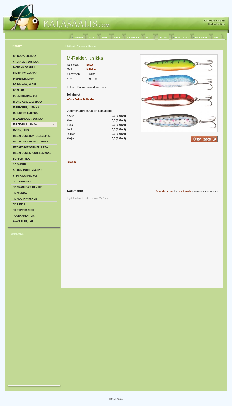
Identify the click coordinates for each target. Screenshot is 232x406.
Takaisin (71, 162)
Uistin (86, 198)
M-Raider (91, 69)
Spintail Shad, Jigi (25, 176)
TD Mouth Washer (25, 198)
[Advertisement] (30, 311)
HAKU (217, 37)
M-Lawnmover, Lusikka (28, 118)
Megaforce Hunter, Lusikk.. (32, 136)
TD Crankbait (22, 181)
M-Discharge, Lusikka (27, 101)
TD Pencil (19, 204)
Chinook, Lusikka (24, 56)
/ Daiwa (79, 46)
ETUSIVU (78, 37)
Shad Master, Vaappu (27, 170)
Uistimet (70, 46)
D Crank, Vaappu (24, 67)
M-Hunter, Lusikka (25, 113)
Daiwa (89, 65)
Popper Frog (21, 158)
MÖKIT (149, 37)
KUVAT (105, 37)
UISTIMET (163, 37)
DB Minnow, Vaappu (25, 84)
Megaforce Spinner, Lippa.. (31, 147)
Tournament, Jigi (24, 216)
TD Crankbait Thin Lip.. (28, 187)
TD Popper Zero (23, 210)
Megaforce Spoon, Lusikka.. (32, 153)
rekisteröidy (184, 191)
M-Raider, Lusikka (25, 124)
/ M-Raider (90, 46)
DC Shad (18, 90)
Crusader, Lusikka (26, 61)
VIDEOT (92, 37)
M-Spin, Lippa (21, 130)
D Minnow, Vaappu (25, 73)
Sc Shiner (19, 164)
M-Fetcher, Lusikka (26, 107)
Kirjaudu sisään (164, 191)
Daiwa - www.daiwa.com (91, 87)
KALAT (118, 37)
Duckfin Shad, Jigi (25, 96)
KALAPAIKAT (133, 37)
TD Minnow (20, 193)
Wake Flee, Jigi (23, 221)
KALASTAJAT (201, 37)
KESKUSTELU (182, 37)
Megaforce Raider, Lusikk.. (31, 141)
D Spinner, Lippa (23, 79)
